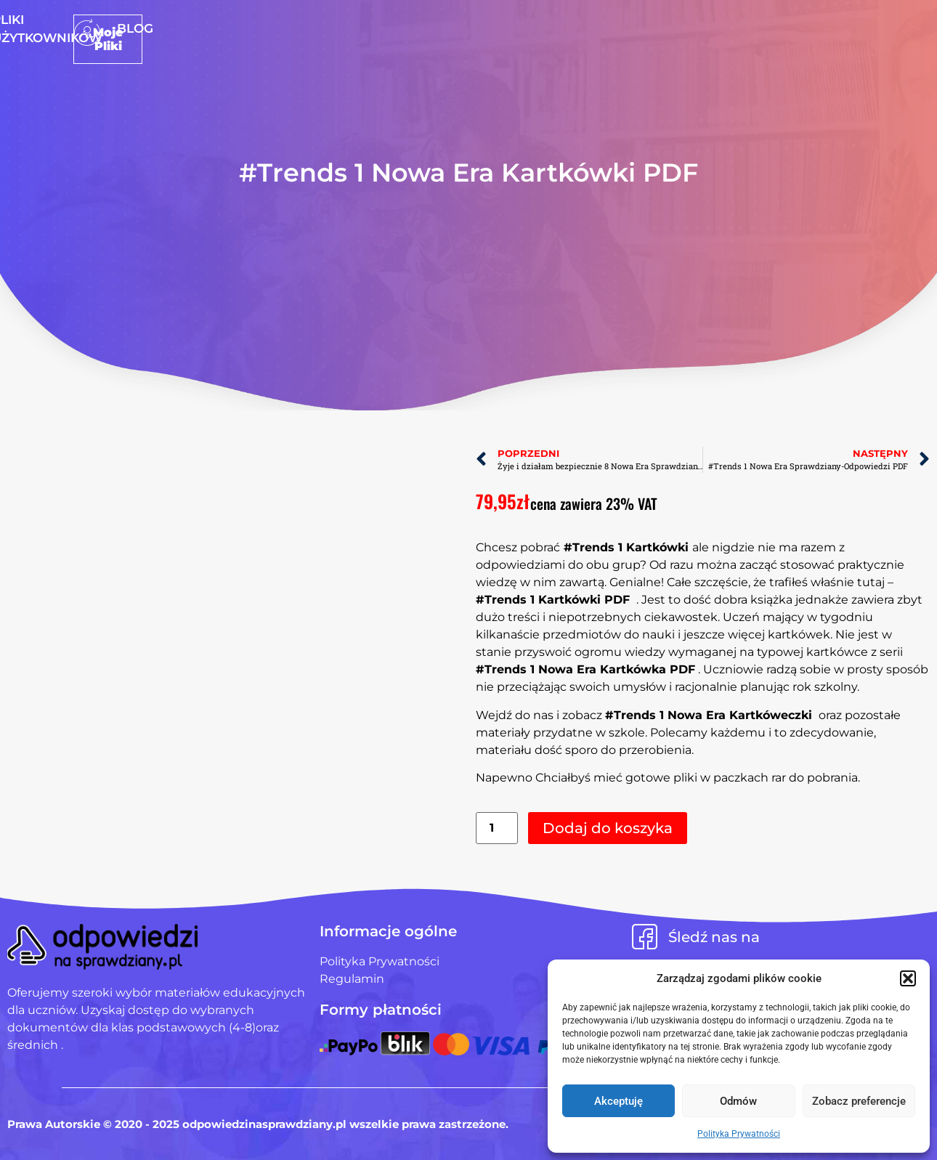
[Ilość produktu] (497, 828)
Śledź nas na (714, 937)
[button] (908, 978)
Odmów (738, 1101)
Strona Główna (346, 28)
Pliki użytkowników (492, 28)
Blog (598, 28)
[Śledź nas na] (644, 936)
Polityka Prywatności (738, 1134)
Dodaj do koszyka (608, 828)
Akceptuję (618, 1101)
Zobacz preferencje (859, 1101)
